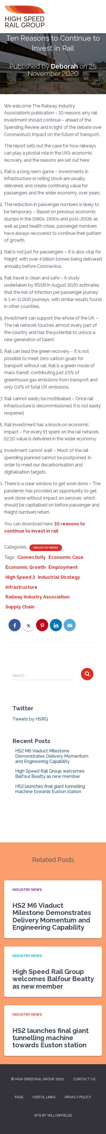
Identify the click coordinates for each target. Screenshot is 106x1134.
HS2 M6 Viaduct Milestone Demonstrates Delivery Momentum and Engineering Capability (51, 756)
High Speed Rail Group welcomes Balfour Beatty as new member (50, 773)
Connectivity (31, 557)
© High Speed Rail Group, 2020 (37, 1079)
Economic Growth (26, 567)
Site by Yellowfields (53, 1115)
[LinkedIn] (56, 625)
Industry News (45, 547)
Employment (63, 567)
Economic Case (65, 557)
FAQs (19, 1097)
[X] (28, 625)
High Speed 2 (20, 577)
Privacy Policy (78, 1097)
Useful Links (43, 1097)
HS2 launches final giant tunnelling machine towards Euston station (50, 789)
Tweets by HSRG (30, 719)
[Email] (70, 625)
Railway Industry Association (38, 597)
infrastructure (21, 587)
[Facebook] (15, 625)
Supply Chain (20, 607)
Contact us (84, 1079)
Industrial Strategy (59, 577)
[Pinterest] (42, 625)
